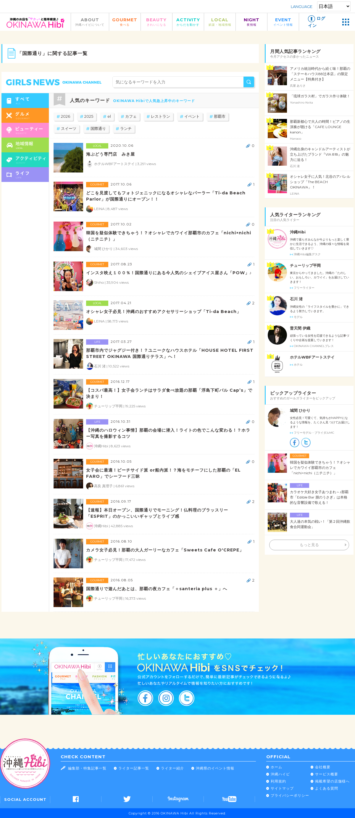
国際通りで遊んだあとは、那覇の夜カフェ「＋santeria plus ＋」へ (156, 588)
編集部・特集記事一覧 (87, 768)
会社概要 (322, 767)
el (109, 116)
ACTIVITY (188, 21)
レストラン (160, 116)
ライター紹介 (172, 768)
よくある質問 (326, 788)
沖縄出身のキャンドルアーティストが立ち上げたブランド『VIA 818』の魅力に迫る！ (320, 154)
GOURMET (125, 21)
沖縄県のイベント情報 (215, 768)
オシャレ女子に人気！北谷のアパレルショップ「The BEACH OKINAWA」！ (320, 181)
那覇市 (219, 116)
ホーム (276, 767)
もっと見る (309, 545)
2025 (88, 116)
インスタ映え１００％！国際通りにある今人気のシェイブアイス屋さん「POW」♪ (169, 272)
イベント (192, 116)
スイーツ (68, 128)
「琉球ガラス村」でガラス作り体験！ (320, 96)
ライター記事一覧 (133, 768)
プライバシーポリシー (290, 795)
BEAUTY (156, 21)
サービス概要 (326, 774)
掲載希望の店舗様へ (332, 781)
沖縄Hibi (298, 232)
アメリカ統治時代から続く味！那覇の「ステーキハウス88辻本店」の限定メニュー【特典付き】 (320, 73)
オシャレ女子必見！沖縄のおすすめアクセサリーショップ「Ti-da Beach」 (163, 311)
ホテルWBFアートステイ (312, 357)
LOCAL (219, 21)
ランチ (126, 128)
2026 (65, 116)
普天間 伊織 (300, 328)
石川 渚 (296, 299)
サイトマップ (282, 788)
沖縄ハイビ (280, 774)
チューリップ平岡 (305, 265)
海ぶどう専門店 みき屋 (110, 154)
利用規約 (278, 781)
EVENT (283, 21)
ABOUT (90, 21)
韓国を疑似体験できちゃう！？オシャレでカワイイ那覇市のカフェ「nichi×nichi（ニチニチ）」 (320, 467)
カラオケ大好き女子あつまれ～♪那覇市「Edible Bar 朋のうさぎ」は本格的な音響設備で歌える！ (319, 497)
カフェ (131, 116)
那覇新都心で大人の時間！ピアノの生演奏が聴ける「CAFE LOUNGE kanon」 (320, 126)
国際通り (98, 128)
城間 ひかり (300, 410)
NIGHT (251, 21)
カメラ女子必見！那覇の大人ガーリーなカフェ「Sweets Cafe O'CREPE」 (165, 550)
